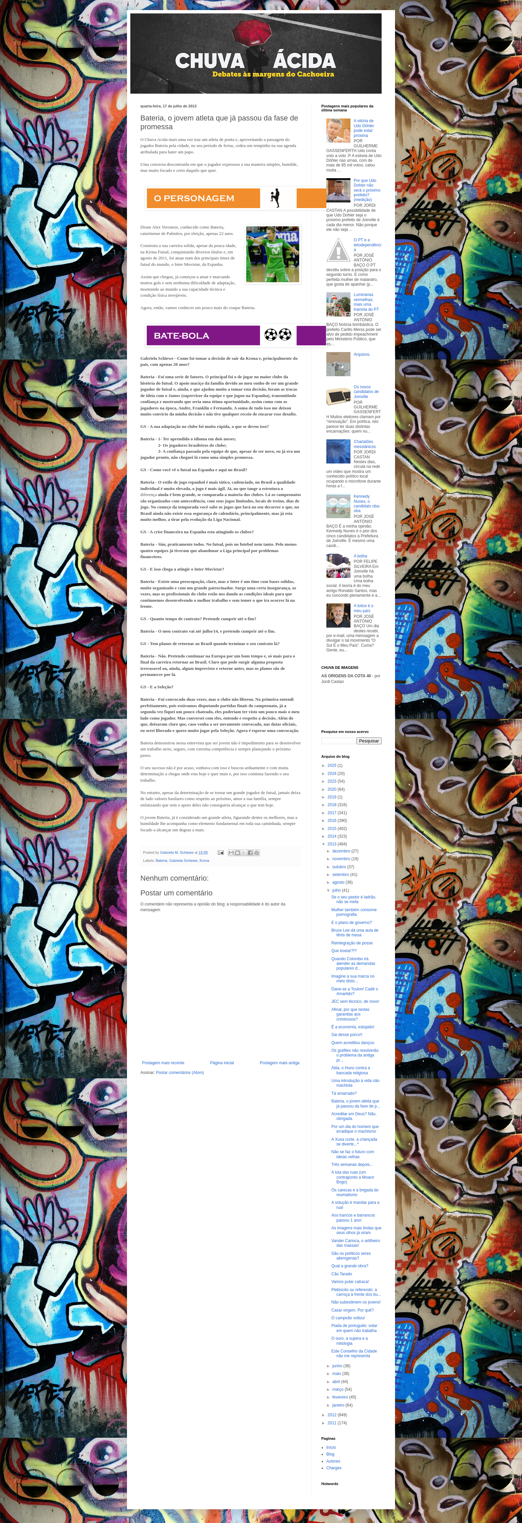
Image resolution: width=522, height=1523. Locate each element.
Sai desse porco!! (347, 1034)
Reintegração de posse (352, 943)
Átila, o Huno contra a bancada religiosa (350, 1070)
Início (331, 1447)
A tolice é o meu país (364, 608)
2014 (333, 836)
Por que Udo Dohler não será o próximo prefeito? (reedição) (367, 190)
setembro (341, 874)
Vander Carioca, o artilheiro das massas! (355, 1243)
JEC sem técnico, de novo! (355, 1001)
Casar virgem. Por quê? (352, 1310)
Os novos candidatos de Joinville (366, 392)
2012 (333, 1415)
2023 (333, 781)
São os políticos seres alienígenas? (351, 1256)
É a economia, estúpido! (353, 1027)
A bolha (360, 556)
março (338, 1389)
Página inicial (222, 1063)
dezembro (341, 851)
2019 (333, 797)
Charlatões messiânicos (365, 444)
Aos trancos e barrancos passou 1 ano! (353, 1217)
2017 (333, 812)
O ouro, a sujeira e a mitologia (349, 1340)
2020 (333, 789)
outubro (339, 867)
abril (336, 1381)
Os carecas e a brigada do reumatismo (355, 1192)
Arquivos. (362, 354)
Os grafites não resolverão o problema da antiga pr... (355, 1055)
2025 (333, 765)
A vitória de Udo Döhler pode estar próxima (364, 128)
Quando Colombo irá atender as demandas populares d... (353, 963)
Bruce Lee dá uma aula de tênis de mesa (355, 932)
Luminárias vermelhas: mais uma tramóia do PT (366, 301)
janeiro (338, 1405)
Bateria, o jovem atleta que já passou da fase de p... (355, 1103)
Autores (333, 1461)
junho (337, 1366)
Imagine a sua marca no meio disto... (353, 978)
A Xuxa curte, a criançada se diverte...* (354, 1141)
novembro (341, 858)
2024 (333, 773)
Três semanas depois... (352, 1164)
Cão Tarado (341, 1274)
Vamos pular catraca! (350, 1281)
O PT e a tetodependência (367, 245)
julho (337, 890)
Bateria (161, 860)
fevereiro (340, 1397)
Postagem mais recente (163, 1063)
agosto (338, 882)
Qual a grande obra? (349, 1266)
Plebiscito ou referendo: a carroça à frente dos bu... (356, 1292)
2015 (333, 828)
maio (337, 1373)
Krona (204, 860)
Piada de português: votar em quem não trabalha (354, 1328)
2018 (333, 804)
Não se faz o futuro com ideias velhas (352, 1154)
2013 (333, 844)
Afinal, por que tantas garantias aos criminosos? (350, 1014)
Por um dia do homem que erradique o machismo (355, 1129)
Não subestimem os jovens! (356, 1302)
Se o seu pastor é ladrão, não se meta (353, 899)
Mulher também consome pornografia (354, 912)
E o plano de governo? (351, 922)
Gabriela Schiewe (183, 860)
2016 (333, 820)
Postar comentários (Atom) (180, 1072)
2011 (333, 1423)
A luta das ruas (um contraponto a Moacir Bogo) (352, 1177)
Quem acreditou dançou (352, 1042)
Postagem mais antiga (280, 1063)
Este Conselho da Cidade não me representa (354, 1353)
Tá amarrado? (343, 1093)
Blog (330, 1454)
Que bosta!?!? (343, 950)
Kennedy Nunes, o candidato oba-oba (367, 503)
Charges (333, 1468)
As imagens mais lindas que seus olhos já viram (356, 1230)
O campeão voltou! (348, 1318)
